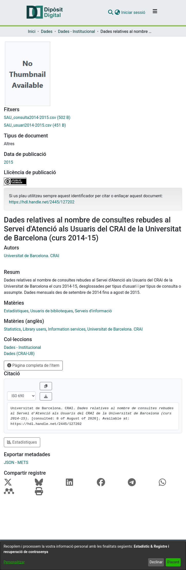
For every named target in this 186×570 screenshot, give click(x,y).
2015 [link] (8, 162)
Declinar (156, 562)
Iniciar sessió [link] (133, 12)
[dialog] (93, 555)
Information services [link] (66, 329)
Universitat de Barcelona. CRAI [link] (31, 255)
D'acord (173, 562)
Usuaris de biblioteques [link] (51, 311)
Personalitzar (14, 562)
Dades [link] (47, 31)
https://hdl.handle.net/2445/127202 (41, 202)
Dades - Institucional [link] (76, 31)
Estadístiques (22, 442)
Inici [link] (31, 31)
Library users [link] (34, 329)
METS (22, 462)
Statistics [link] (12, 329)
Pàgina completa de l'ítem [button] (33, 365)
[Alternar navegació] (155, 12)
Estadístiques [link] (16, 311)
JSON (9, 462)
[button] (110, 13)
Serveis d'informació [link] (93, 311)
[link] (93, 118)
